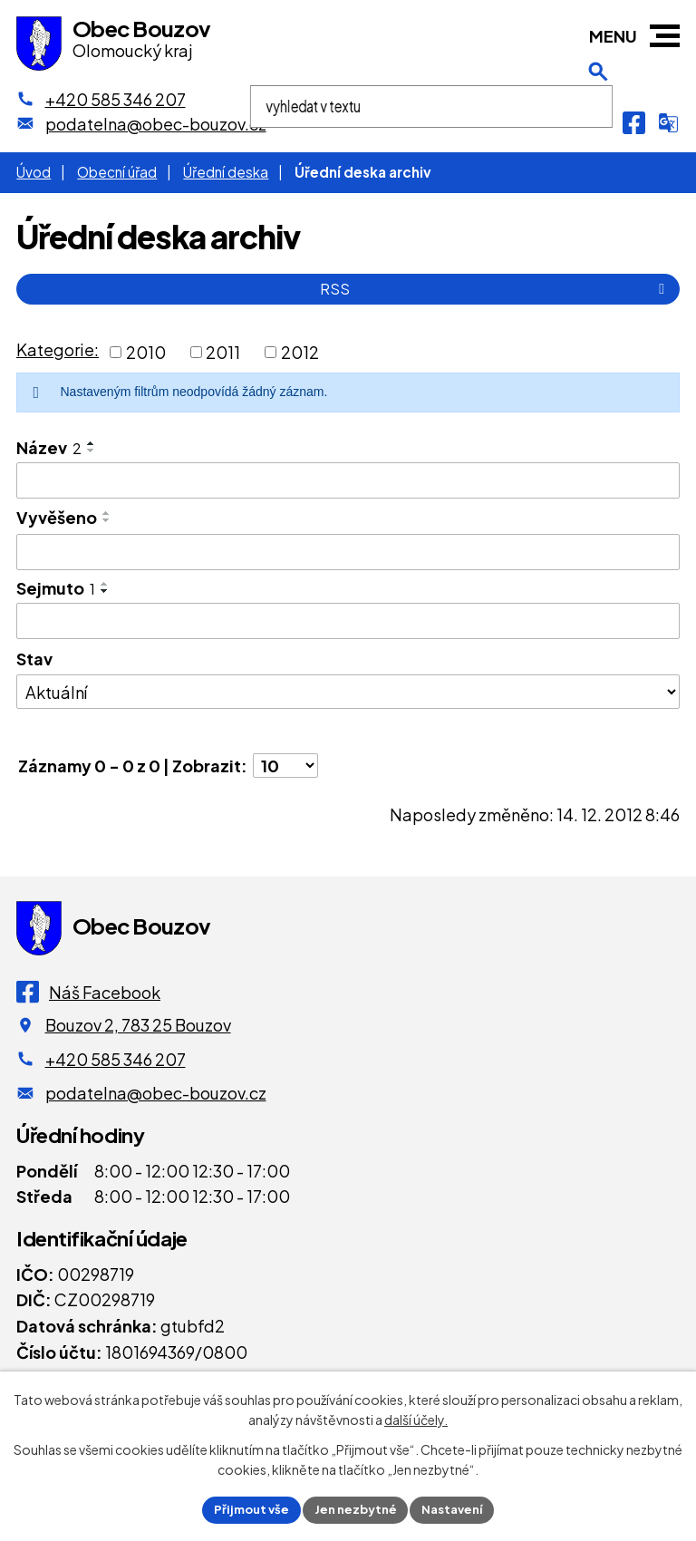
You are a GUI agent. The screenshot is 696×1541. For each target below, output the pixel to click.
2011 (223, 352)
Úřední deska (225, 171)
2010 (146, 352)
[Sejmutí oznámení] (348, 621)
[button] (665, 35)
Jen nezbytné (355, 1508)
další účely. (416, 1418)
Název (49, 447)
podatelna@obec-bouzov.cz (155, 1092)
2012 (300, 352)
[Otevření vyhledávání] (598, 122)
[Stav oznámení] (348, 691)
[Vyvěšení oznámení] (348, 552)
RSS (495, 288)
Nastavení (459, 1508)
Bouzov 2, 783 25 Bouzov (138, 1024)
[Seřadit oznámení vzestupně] (92, 443)
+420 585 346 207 (115, 1059)
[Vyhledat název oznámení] (348, 480)
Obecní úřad (117, 171)
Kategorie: (57, 349)
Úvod (33, 171)
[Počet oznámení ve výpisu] (285, 765)
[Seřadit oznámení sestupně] (92, 450)
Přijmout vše (245, 1508)
